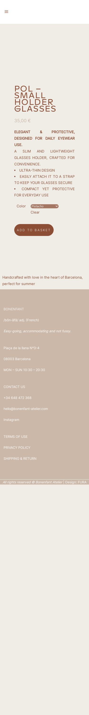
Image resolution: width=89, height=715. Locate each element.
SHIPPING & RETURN (20, 689)
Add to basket (34, 460)
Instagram (11, 650)
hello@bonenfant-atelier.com (26, 639)
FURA (82, 712)
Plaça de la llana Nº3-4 (21, 578)
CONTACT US (14, 617)
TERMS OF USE (16, 667)
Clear (35, 442)
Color (21, 436)
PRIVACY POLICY (17, 678)
